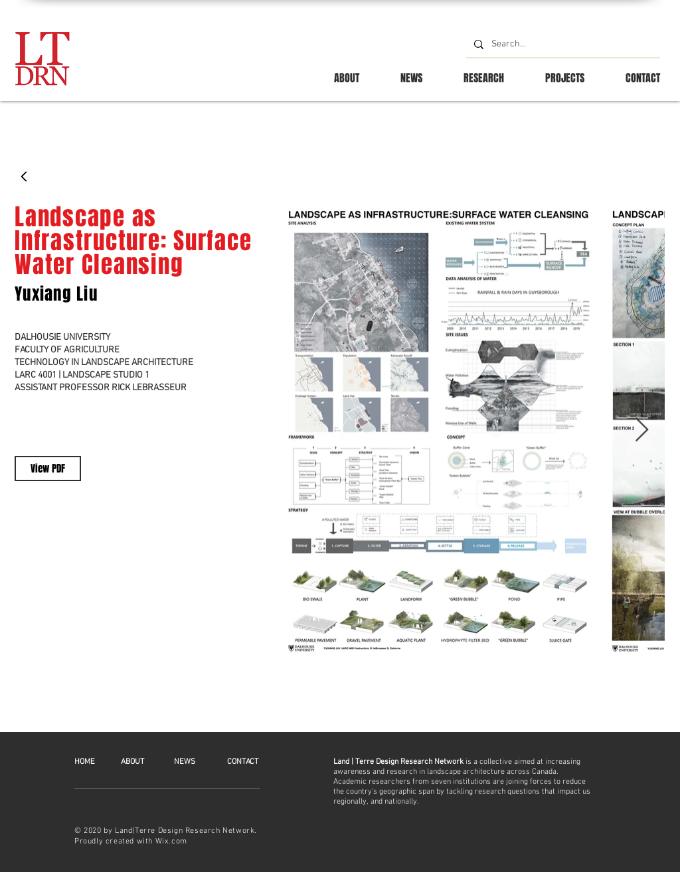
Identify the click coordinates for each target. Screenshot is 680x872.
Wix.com (171, 841)
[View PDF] (48, 468)
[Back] (25, 176)
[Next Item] (641, 430)
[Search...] (561, 44)
